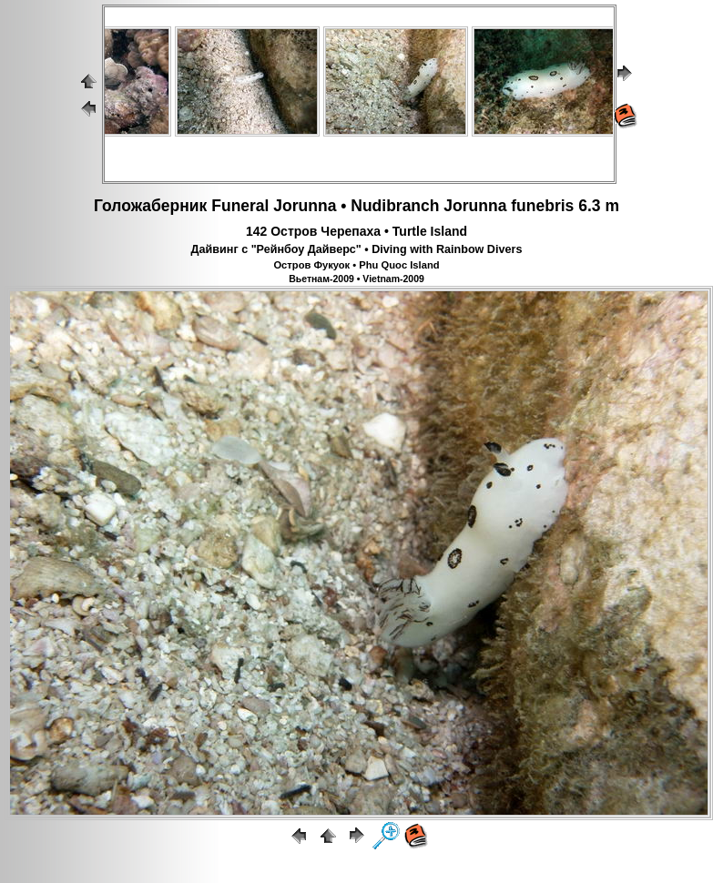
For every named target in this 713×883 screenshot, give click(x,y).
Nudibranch (395, 206)
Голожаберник (150, 206)
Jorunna (304, 206)
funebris (542, 206)
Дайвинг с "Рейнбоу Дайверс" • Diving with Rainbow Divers (357, 249)
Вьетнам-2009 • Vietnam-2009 (356, 278)
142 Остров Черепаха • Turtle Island (356, 231)
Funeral (240, 206)
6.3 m (598, 206)
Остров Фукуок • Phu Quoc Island (356, 264)
